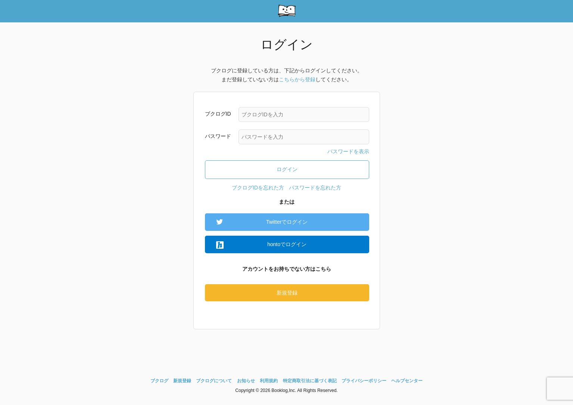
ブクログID (218, 114)
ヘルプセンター (407, 380)
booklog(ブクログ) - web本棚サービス (286, 11)
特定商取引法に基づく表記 (310, 380)
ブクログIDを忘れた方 (258, 188)
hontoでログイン (286, 244)
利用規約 (269, 380)
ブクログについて (214, 380)
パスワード (218, 136)
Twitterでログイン (287, 222)
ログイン (287, 169)
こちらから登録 (297, 79)
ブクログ (159, 380)
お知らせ (246, 380)
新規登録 (287, 293)
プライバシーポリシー (364, 380)
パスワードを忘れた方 (315, 188)
